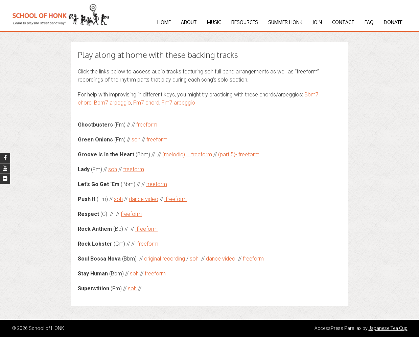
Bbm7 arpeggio (112, 102)
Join (317, 22)
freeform (146, 124)
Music (214, 22)
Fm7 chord (146, 102)
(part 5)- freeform (238, 154)
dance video (143, 199)
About (189, 22)
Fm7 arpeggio (178, 102)
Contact (343, 22)
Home (164, 22)
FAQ (369, 22)
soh (136, 139)
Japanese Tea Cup (388, 328)
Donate (393, 22)
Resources (244, 22)
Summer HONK (285, 22)
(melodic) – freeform (187, 154)
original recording (164, 258)
